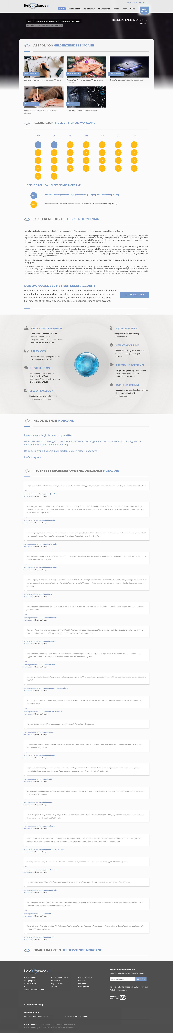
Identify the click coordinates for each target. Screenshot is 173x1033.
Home (30, 21)
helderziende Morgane (40, 496)
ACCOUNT (144, 10)
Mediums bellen (85, 977)
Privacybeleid (83, 986)
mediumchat (82, 300)
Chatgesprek (104, 9)
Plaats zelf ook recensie (33, 110)
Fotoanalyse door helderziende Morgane (82, 80)
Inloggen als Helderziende (76, 1016)
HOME (61, 9)
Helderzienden (30, 977)
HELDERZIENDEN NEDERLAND (46, 21)
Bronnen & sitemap (33, 1004)
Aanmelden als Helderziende (36, 1016)
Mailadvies (55, 980)
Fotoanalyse (129, 9)
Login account (57, 983)
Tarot (116, 9)
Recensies (82, 983)
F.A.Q (26, 986)
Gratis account (30, 983)
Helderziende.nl (30, 1024)
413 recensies (121, 396)
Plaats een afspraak (31, 80)
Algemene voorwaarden (34, 989)
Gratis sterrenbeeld (74, 110)
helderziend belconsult (40, 336)
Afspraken (82, 980)
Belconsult (89, 9)
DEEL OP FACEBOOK (41, 390)
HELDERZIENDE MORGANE (70, 21)
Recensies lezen (116, 80)
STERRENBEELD (73, 9)
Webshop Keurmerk (118, 990)
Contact (54, 986)
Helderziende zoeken (60, 977)
